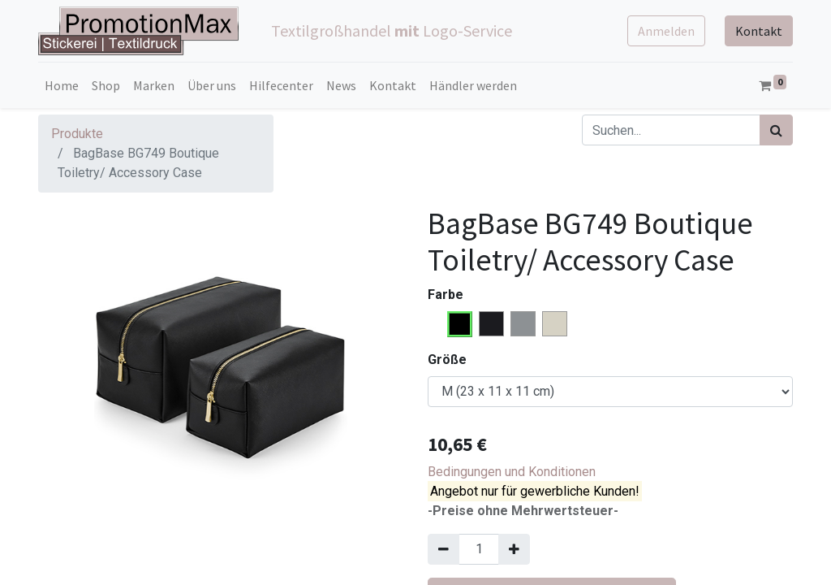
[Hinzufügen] (514, 549)
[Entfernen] (443, 549)
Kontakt (758, 31)
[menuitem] (61, 85)
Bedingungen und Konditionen (512, 471)
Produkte (77, 133)
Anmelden (666, 31)
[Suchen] (776, 130)
